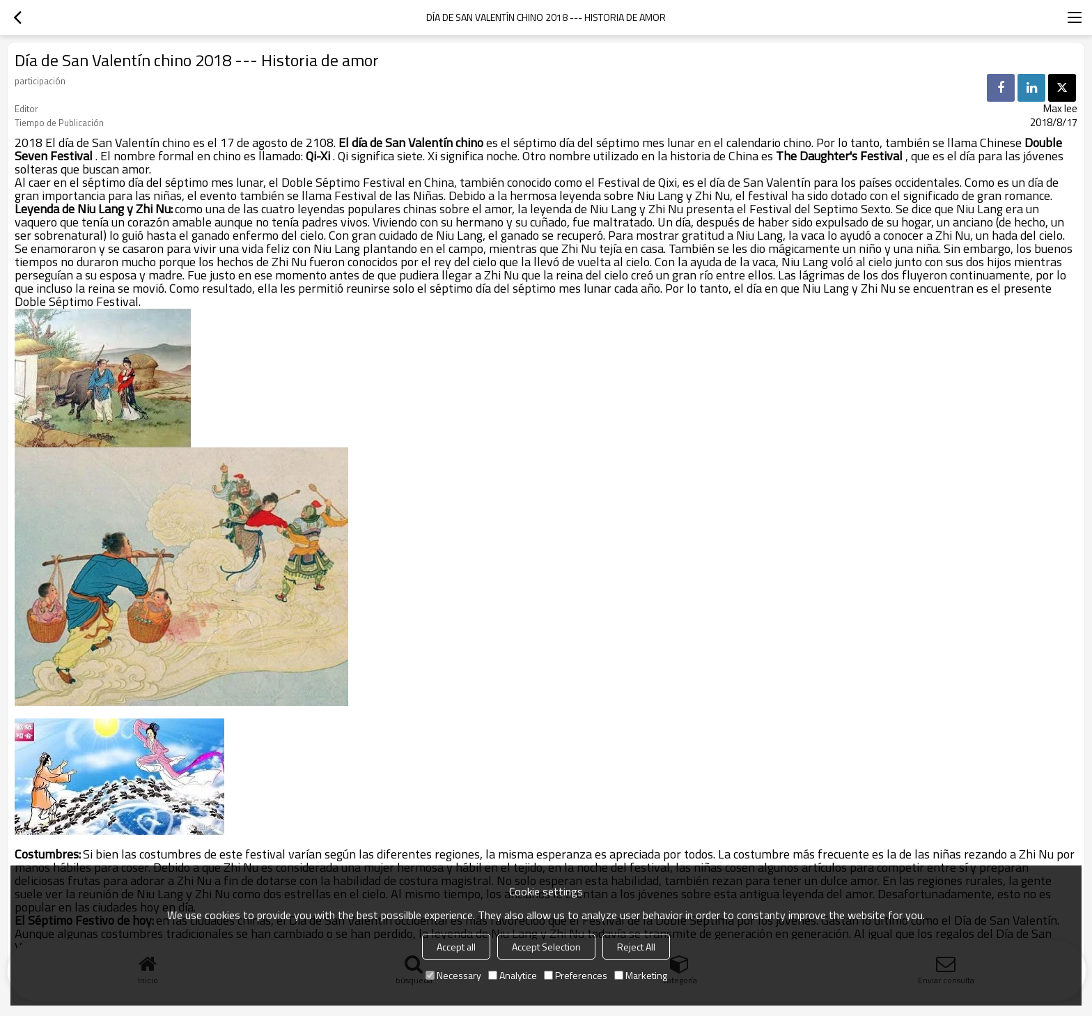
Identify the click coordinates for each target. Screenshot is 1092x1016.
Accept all (456, 946)
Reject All (636, 946)
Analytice (512, 975)
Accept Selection (546, 946)
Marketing (640, 975)
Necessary (453, 975)
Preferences (575, 975)
